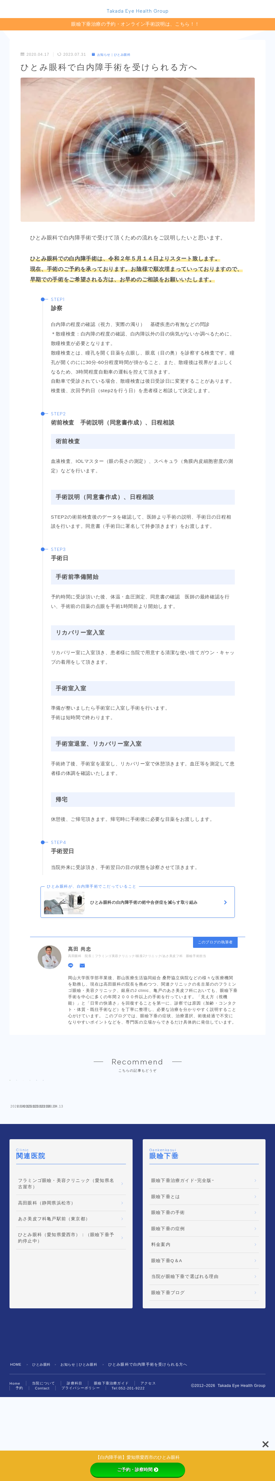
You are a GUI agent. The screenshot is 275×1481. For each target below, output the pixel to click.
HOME (16, 1420)
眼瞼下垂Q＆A (166, 1315)
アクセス (148, 1438)
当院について (43, 1438)
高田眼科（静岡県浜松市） (47, 1258)
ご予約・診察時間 (137, 1469)
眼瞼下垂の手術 (168, 1268)
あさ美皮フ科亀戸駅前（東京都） (54, 1274)
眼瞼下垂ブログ (168, 1348)
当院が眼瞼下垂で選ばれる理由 (185, 1332)
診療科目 (74, 1438)
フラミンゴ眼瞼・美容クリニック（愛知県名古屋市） (66, 1238)
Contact (42, 1443)
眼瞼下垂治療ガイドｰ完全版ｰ (182, 1236)
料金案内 (161, 1300)
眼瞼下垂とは (165, 1251)
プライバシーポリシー (80, 1443)
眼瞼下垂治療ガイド (111, 1438)
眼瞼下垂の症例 (168, 1283)
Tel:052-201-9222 (128, 1443)
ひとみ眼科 (44, 1420)
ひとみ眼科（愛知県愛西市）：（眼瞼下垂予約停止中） (66, 1293)
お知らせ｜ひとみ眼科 (115, 56)
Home (14, 1438)
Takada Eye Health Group (137, 12)
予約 (19, 1443)
